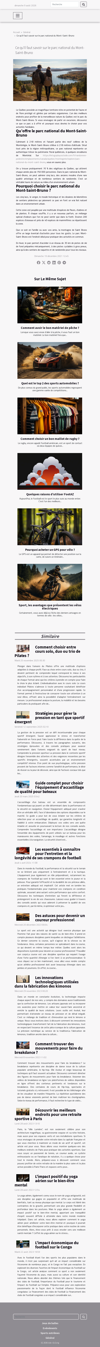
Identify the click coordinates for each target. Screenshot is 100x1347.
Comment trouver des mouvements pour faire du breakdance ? (49, 1048)
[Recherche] (64, 4)
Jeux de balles (50, 1323)
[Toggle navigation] (17, 15)
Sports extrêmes (50, 1333)
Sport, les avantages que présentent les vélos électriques (50, 606)
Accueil (16, 32)
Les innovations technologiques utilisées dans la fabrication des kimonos (47, 982)
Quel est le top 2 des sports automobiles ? (50, 383)
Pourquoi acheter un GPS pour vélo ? (50, 550)
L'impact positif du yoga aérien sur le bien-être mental (46, 1180)
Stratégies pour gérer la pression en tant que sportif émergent (49, 717)
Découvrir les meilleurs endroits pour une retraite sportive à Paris (48, 1114)
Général (26, 32)
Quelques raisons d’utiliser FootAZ (50, 494)
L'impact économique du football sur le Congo (57, 1244)
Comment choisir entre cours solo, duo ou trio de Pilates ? (47, 651)
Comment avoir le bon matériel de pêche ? (50, 328)
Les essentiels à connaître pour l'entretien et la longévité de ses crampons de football (48, 853)
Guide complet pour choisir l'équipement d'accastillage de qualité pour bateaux (49, 787)
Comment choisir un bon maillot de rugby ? (50, 439)
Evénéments (50, 1328)
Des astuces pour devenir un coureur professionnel (60, 917)
